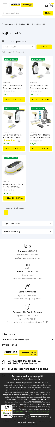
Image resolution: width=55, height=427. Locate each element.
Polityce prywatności (17, 412)
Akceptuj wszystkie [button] (15, 417)
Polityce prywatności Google (39, 412)
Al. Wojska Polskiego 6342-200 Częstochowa (24, 362)
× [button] (52, 375)
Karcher (6, 83)
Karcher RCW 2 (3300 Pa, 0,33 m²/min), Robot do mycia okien (13, 187)
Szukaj (48, 13)
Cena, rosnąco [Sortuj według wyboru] (18, 46)
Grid (3, 41)
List (7, 41)
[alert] (27, 400)
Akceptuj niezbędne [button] (39, 417)
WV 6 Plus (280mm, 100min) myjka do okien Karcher (12, 137)
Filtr (44, 47)
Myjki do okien (12, 223)
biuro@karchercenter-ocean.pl (28, 368)
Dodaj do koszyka (14, 99)
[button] (27, 422)
